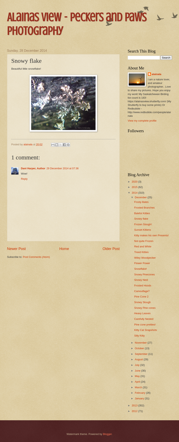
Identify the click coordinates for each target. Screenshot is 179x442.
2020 (135, 181)
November (141, 342)
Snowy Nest (141, 279)
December (141, 197)
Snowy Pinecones (144, 274)
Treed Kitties (141, 252)
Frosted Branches (144, 207)
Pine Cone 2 (141, 296)
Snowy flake (141, 218)
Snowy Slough (142, 302)
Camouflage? (142, 291)
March (139, 387)
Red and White (142, 246)
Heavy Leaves (142, 313)
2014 (135, 192)
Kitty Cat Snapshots (145, 330)
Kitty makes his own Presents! (151, 235)
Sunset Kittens (142, 229)
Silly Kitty (139, 335)
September (141, 353)
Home (64, 249)
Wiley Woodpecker (145, 257)
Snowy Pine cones (144, 307)
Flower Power (142, 263)
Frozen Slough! (143, 224)
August (139, 359)
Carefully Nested (143, 318)
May (137, 376)
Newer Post (16, 249)
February (140, 392)
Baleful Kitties (142, 213)
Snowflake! (140, 268)
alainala (156, 74)
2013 (135, 405)
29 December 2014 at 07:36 (62, 168)
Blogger (107, 434)
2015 (135, 187)
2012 (135, 411)
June (138, 370)
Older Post (111, 249)
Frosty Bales (141, 201)
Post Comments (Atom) (36, 256)
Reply (24, 178)
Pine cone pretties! (145, 324)
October (140, 348)
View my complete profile (142, 120)
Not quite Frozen (143, 241)
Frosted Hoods (142, 285)
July (137, 365)
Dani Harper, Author (33, 168)
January (140, 398)
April (138, 381)
